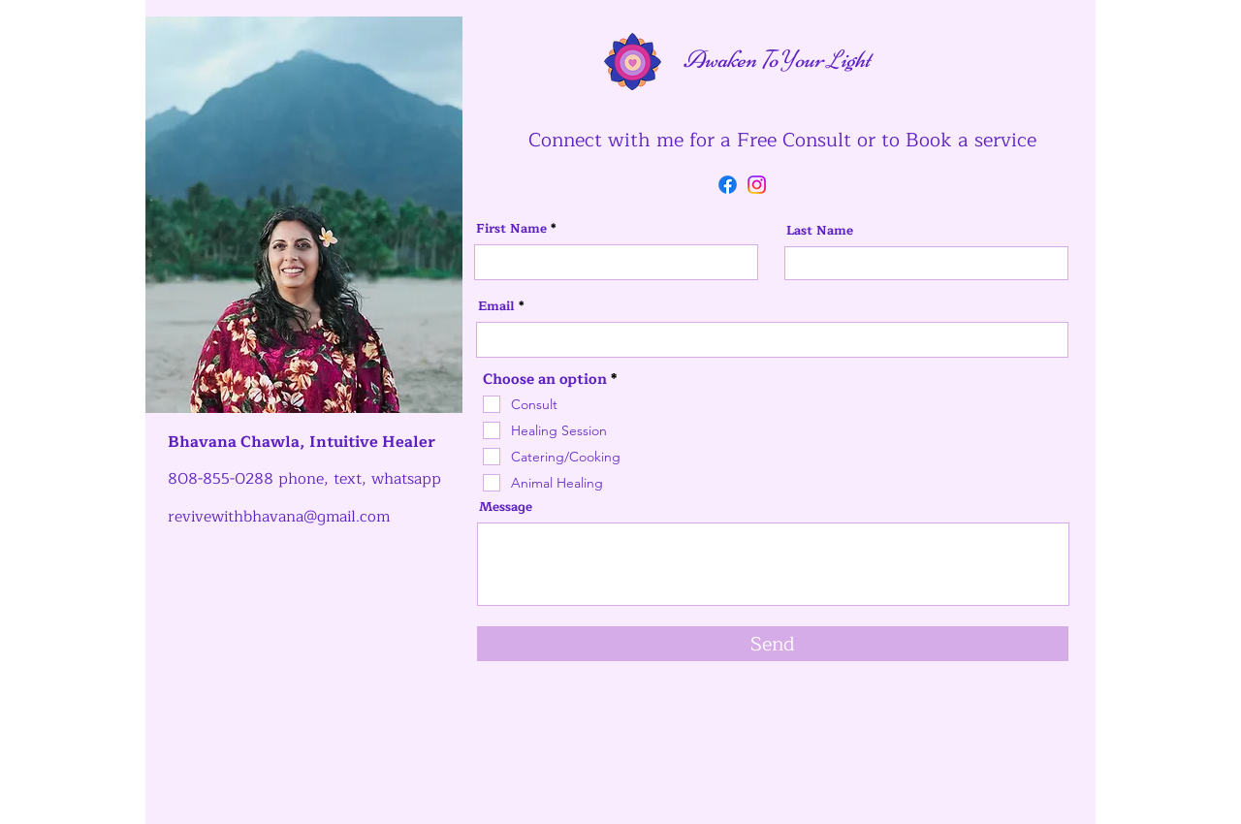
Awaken (687, 59)
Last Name (819, 231)
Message (505, 507)
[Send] (772, 643)
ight (855, 59)
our (811, 59)
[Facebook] (728, 185)
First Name (511, 229)
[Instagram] (757, 185)
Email (496, 307)
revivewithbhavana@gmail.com (279, 516)
